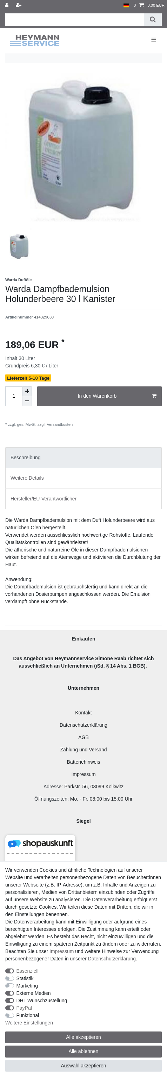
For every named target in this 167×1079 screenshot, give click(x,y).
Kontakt (83, 712)
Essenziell (27, 971)
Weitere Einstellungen (29, 1023)
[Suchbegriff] (74, 19)
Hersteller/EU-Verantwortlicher (43, 498)
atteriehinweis (85, 762)
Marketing (27, 986)
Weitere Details (27, 478)
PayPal (24, 1008)
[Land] (126, 5)
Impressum (83, 774)
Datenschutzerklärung (83, 725)
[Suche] (153, 19)
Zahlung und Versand (83, 749)
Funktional (27, 1015)
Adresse (52, 786)
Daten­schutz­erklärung (112, 958)
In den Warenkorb (117, 396)
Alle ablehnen (84, 1051)
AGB (83, 737)
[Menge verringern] (27, 401)
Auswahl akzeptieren (83, 1065)
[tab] (83, 457)
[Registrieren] (19, 5)
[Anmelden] (7, 5)
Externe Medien (33, 993)
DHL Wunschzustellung (41, 1000)
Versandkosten (59, 424)
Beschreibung (26, 457)
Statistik (25, 978)
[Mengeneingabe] (13, 396)
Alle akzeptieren (83, 1037)
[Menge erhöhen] (27, 391)
